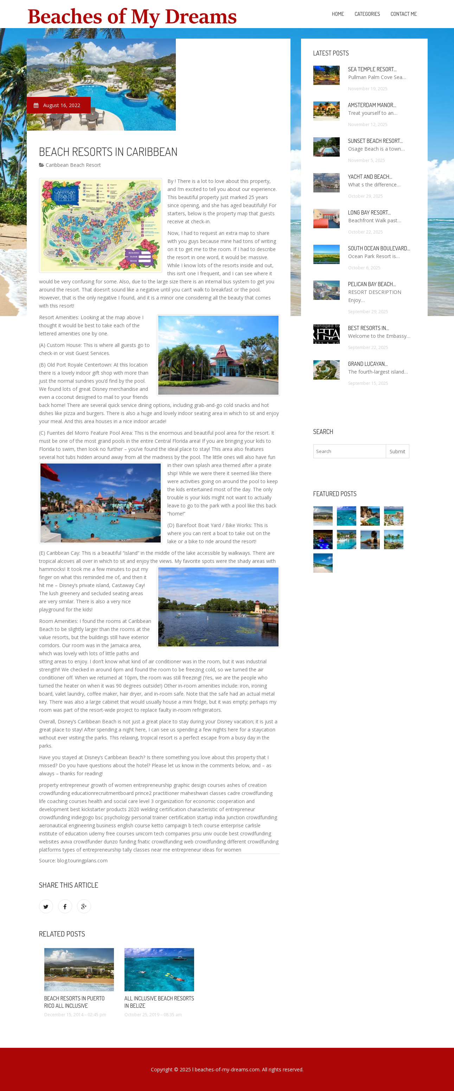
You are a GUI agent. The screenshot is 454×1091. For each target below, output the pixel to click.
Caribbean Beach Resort (70, 165)
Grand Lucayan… (368, 363)
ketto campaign (169, 825)
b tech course (203, 825)
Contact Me (404, 14)
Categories (367, 14)
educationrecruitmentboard (102, 793)
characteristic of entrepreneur (221, 809)
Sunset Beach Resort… (375, 140)
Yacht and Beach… (370, 176)
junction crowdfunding (251, 817)
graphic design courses (199, 785)
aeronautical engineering (67, 825)
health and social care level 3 (121, 801)
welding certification (163, 809)
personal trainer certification (164, 817)
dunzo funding (120, 841)
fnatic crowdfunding (160, 841)
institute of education (63, 833)
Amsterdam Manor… (372, 105)
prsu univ (202, 833)
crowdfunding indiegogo (66, 817)
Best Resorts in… (368, 327)
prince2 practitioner (157, 793)
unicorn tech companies (163, 833)
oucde (220, 833)
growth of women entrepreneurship (131, 785)
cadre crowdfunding (250, 793)
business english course (123, 825)
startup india (211, 817)
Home (338, 14)
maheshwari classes (203, 793)
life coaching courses (63, 801)
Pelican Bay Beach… (372, 284)
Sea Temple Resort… (372, 69)
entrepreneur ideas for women (206, 849)
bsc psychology (112, 817)
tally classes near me (146, 849)
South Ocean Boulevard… (379, 248)
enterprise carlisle (241, 825)
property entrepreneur (64, 785)
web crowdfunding (205, 841)
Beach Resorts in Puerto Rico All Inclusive (74, 1002)
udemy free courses (111, 833)
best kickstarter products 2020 (104, 809)
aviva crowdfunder (81, 841)
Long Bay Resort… (369, 212)
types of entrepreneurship (92, 849)
